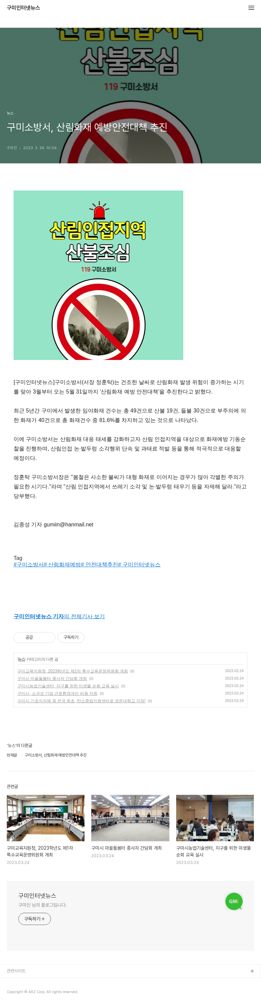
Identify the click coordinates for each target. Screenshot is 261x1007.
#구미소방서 (29, 564)
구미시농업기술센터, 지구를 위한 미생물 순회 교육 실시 (68, 686)
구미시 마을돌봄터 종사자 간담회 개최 (52, 678)
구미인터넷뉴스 (23, 8)
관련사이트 (16, 970)
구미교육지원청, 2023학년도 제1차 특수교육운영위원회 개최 (72, 671)
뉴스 (21, 659)
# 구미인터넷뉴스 (139, 564)
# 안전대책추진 (99, 564)
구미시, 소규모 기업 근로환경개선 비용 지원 (57, 693)
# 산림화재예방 (62, 564)
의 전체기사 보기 (59, 616)
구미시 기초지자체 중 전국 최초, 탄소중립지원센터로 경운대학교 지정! (81, 701)
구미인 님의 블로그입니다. (42, 905)
